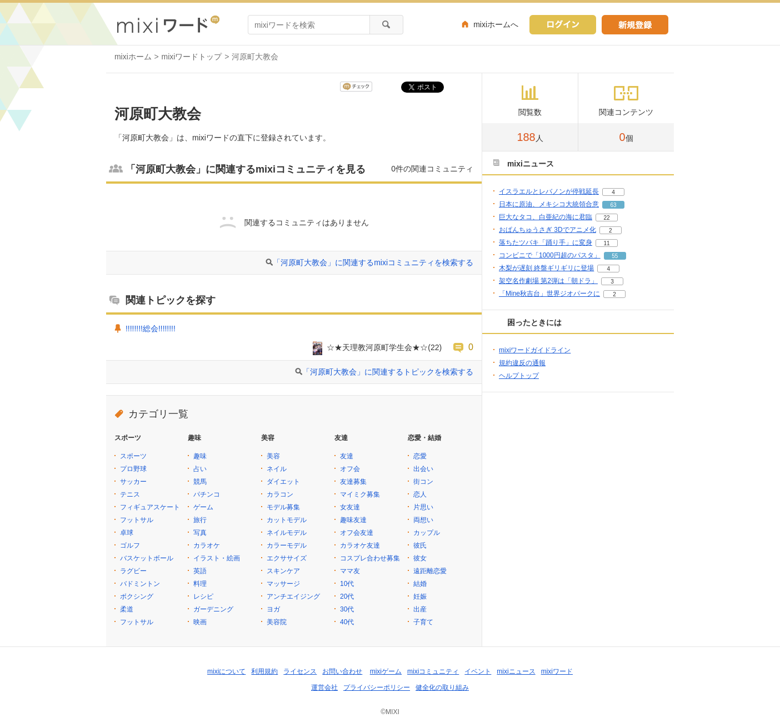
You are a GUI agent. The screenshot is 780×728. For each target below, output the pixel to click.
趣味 (200, 456)
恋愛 (420, 456)
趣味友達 (353, 520)
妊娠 (420, 596)
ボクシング (136, 596)
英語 (200, 571)
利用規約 (264, 671)
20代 (347, 596)
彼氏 (420, 545)
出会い (423, 469)
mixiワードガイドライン (535, 350)
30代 (347, 609)
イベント (477, 671)
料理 (200, 584)
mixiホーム (133, 56)
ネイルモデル (287, 533)
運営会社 (324, 687)
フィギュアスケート (150, 507)
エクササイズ (287, 558)
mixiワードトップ (192, 56)
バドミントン (140, 584)
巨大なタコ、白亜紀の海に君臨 (545, 217)
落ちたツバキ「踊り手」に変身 (545, 242)
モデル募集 (283, 507)
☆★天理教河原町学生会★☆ (377, 347)
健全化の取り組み (442, 687)
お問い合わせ (342, 671)
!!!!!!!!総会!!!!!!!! (151, 328)
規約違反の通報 (522, 363)
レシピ (203, 596)
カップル (426, 533)
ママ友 (350, 571)
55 (615, 256)
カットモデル (287, 520)
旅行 (200, 520)
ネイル (277, 469)
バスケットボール (146, 558)
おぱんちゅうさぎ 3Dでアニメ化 (547, 230)
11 (606, 243)
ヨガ (273, 609)
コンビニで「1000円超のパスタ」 (550, 255)
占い (200, 469)
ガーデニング (213, 609)
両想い (423, 520)
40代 (347, 622)
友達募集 (353, 482)
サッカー (133, 482)
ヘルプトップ (519, 376)
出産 (420, 609)
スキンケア (283, 571)
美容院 (277, 622)
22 (606, 218)
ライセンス (300, 671)
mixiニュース (516, 671)
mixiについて (226, 671)
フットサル (136, 520)
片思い (423, 507)
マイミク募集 (360, 494)
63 (613, 205)
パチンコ (206, 494)
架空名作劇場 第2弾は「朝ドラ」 (548, 281)
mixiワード (557, 671)
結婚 (420, 584)
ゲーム (203, 507)
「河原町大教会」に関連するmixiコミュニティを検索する (373, 262)
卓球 (126, 533)
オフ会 (350, 469)
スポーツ (133, 456)
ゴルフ (130, 545)
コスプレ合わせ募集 (370, 558)
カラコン (280, 494)
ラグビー (133, 571)
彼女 (420, 558)
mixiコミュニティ (433, 671)
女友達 (350, 507)
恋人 (420, 494)
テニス (130, 494)
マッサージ (283, 584)
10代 (347, 584)
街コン (423, 482)
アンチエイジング (293, 596)
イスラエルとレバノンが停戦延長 (549, 191)
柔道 (126, 609)
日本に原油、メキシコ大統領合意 (549, 204)
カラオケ (206, 545)
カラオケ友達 (360, 545)
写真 (200, 533)
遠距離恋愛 (430, 571)
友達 (346, 456)
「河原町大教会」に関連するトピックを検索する (387, 371)
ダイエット (283, 482)
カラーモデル (287, 545)
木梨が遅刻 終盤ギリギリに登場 (546, 268)
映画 (200, 622)
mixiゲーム (386, 671)
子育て (423, 622)
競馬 (200, 482)
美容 (273, 456)
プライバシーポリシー (376, 687)
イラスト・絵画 (216, 558)
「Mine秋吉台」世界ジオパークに (549, 293)
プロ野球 (133, 469)
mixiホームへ (495, 24)
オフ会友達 (356, 533)
